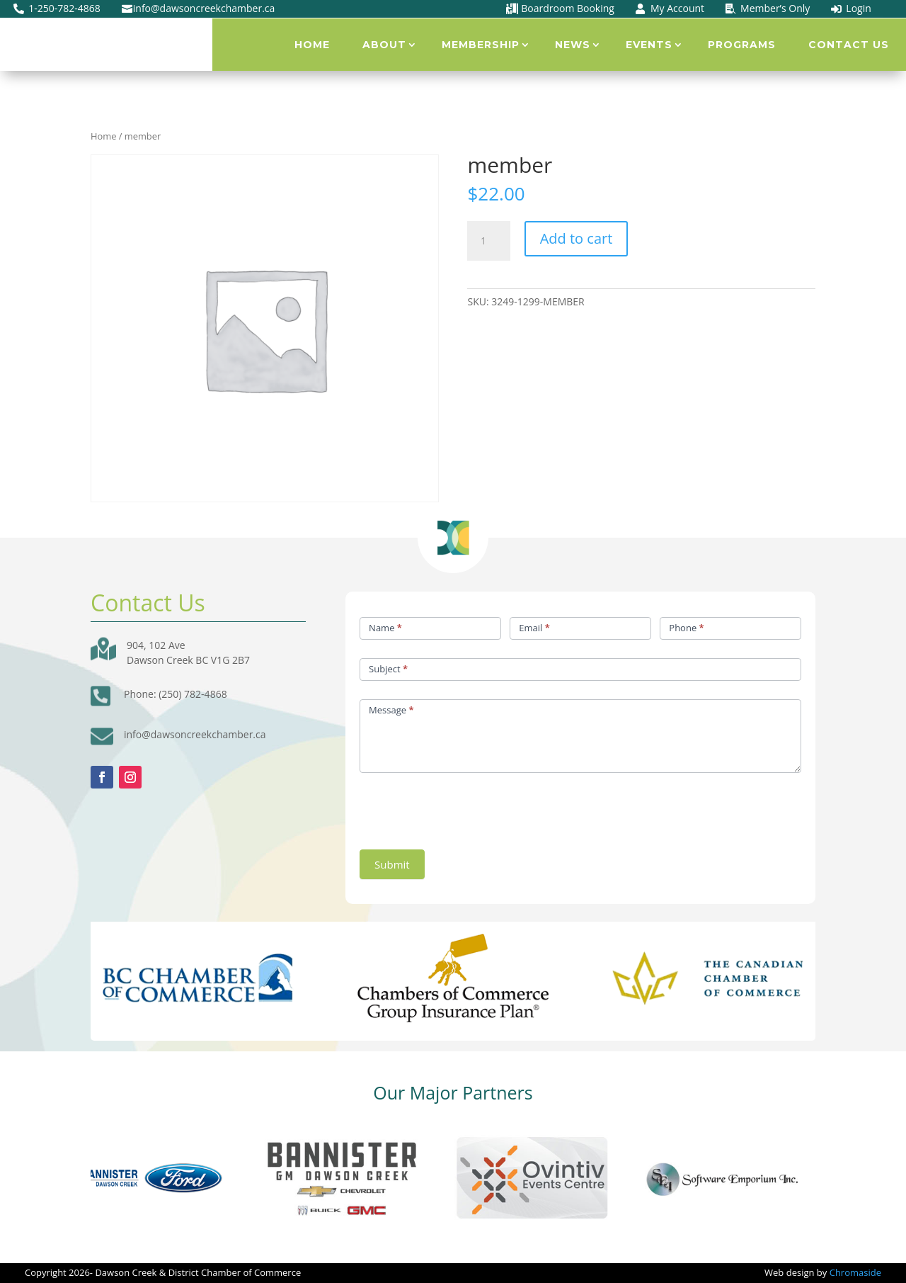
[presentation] (467, 807)
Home (312, 44)
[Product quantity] (488, 241)
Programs (742, 44)
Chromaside (855, 1272)
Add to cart (576, 238)
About (384, 44)
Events (649, 44)
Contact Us (848, 44)
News (572, 44)
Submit (392, 864)
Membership (481, 44)
